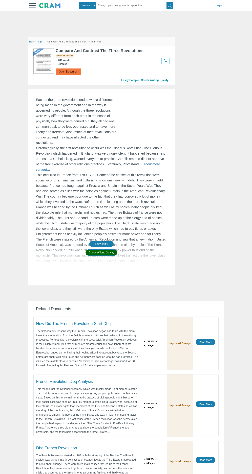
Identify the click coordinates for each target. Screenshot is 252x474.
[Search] (169, 5)
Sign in (220, 5)
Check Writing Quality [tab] (155, 80)
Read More (205, 342)
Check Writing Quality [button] (101, 252)
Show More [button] (101, 243)
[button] (32, 6)
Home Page (36, 42)
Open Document (68, 71)
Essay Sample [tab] (130, 80)
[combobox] (87, 5)
